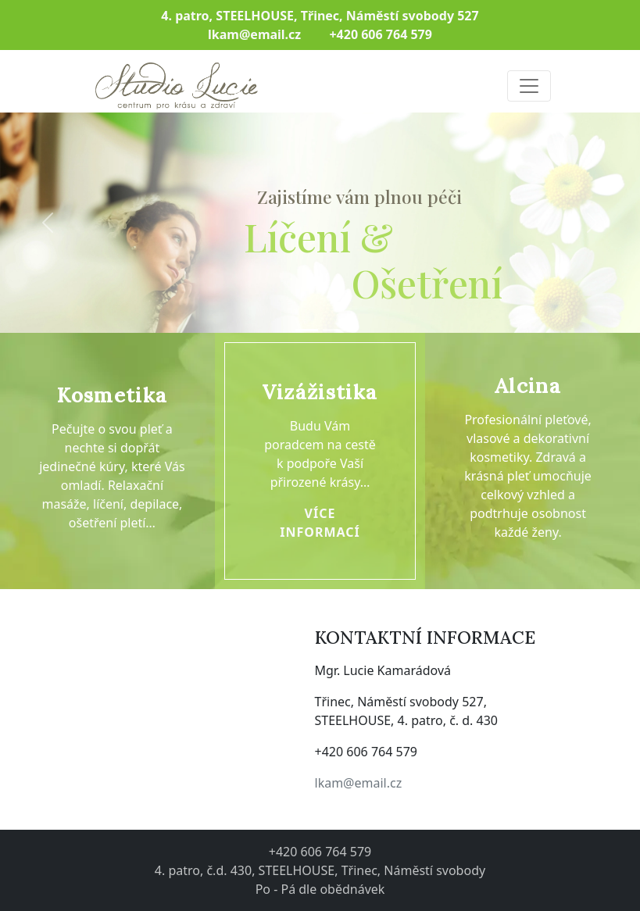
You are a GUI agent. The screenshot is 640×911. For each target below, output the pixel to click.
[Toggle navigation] (529, 86)
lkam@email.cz (358, 782)
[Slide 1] (306, 330)
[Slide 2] (334, 330)
